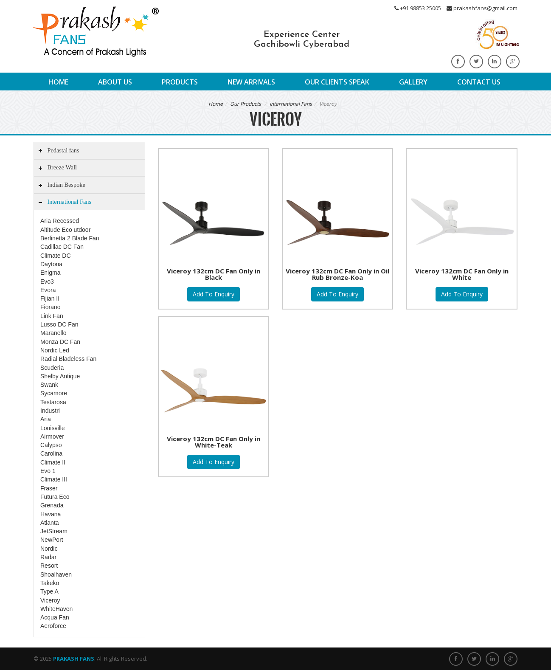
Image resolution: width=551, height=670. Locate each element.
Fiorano (50, 307)
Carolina (51, 453)
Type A (49, 591)
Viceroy (50, 600)
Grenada (51, 505)
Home (58, 82)
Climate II (52, 462)
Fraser (48, 488)
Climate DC (55, 255)
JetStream (53, 531)
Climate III (53, 479)
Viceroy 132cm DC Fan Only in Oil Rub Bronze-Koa (337, 274)
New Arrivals (251, 82)
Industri (50, 410)
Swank (49, 384)
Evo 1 (48, 470)
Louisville (52, 428)
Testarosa (53, 402)
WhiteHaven (56, 608)
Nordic (48, 548)
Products (180, 82)
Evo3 (47, 281)
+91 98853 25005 (417, 8)
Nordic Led (54, 350)
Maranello (53, 332)
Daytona (51, 264)
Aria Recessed (59, 220)
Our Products (245, 103)
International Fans (291, 103)
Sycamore (53, 393)
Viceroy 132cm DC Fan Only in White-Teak (213, 441)
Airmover (52, 436)
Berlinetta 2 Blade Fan (69, 238)
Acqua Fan (54, 617)
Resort (49, 565)
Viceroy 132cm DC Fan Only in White (462, 274)
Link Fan (51, 315)
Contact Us (478, 82)
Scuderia (52, 367)
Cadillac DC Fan (62, 246)
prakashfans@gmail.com (482, 8)
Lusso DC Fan (59, 324)
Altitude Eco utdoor (65, 229)
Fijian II (49, 298)
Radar (48, 557)
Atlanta (49, 522)
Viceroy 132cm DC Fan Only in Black (213, 274)
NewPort (51, 539)
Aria (45, 419)
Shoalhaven (56, 574)
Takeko (49, 583)
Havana (50, 514)
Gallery (413, 82)
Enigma (50, 272)
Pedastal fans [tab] (58, 150)
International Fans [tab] (64, 202)
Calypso (51, 445)
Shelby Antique (60, 376)
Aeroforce (53, 625)
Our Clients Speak (337, 82)
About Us (115, 82)
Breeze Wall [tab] (57, 167)
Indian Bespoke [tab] (61, 185)
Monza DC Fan (60, 341)
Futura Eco (54, 496)
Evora (48, 290)
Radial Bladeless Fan (68, 358)
